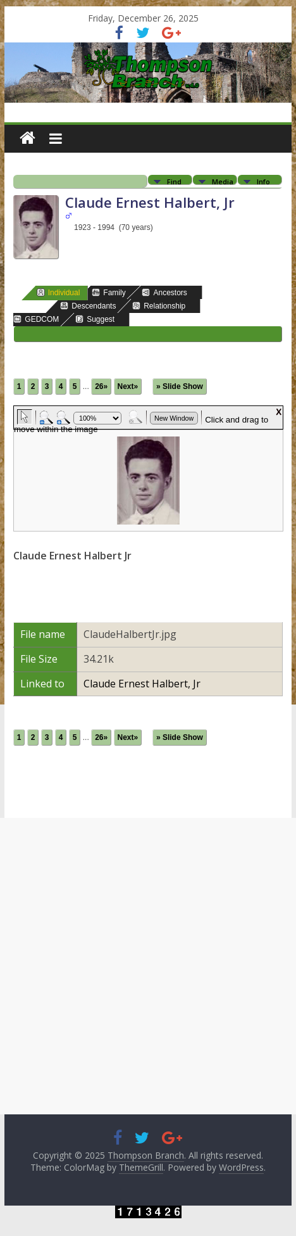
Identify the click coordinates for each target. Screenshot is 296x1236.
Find (174, 181)
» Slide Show (179, 386)
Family (108, 292)
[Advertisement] (148, 966)
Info (263, 181)
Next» (128, 386)
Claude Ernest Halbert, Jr (141, 684)
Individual (58, 292)
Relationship (158, 305)
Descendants (88, 305)
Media (222, 181)
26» (101, 386)
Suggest (94, 319)
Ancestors (164, 292)
